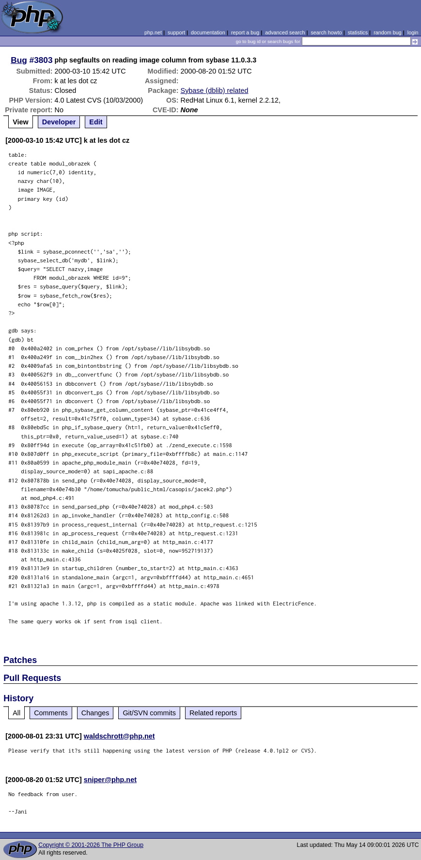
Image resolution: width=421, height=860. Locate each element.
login (413, 32)
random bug (388, 32)
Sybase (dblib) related (215, 90)
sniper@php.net (110, 780)
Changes (95, 713)
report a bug (245, 32)
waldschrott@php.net (119, 736)
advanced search (285, 32)
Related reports (213, 713)
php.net (153, 32)
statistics (358, 32)
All (16, 713)
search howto (326, 32)
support (176, 32)
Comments (51, 713)
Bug (19, 60)
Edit (95, 122)
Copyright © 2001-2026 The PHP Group (90, 845)
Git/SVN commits (149, 713)
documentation (208, 32)
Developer (59, 122)
